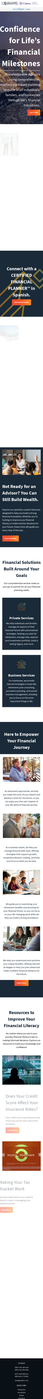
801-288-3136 (23, 1367)
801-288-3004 (23, 1370)
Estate (21, 1395)
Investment (21, 1392)
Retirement (21, 1390)
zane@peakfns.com (21, 1380)
